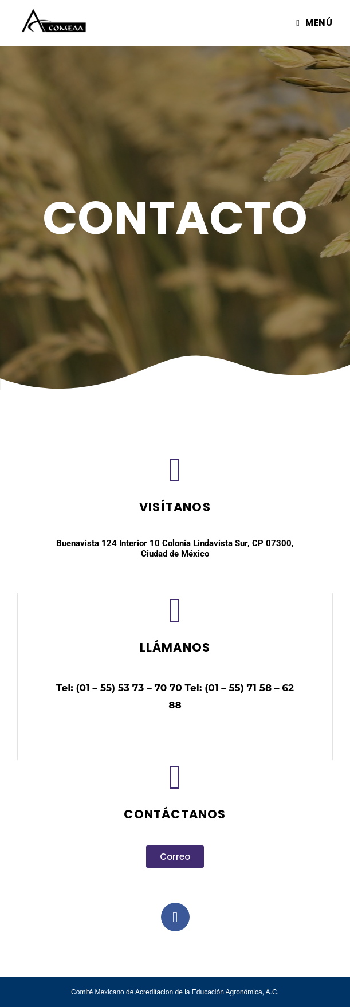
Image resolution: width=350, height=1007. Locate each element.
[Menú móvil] (314, 23)
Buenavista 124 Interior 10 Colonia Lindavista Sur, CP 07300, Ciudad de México (175, 548)
